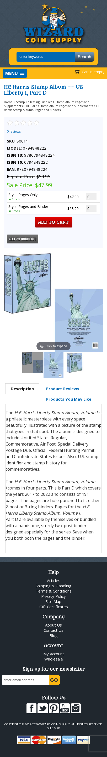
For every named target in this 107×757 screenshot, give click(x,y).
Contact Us (53, 630)
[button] (15, 73)
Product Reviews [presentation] (62, 388)
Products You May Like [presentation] (68, 399)
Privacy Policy (53, 596)
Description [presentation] (22, 388)
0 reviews (14, 131)
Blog (54, 635)
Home (8, 102)
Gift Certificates (53, 606)
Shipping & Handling (53, 585)
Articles (53, 580)
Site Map (53, 601)
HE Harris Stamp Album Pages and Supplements (59, 106)
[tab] (22, 388)
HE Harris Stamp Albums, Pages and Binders (52, 108)
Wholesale (53, 659)
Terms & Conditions (54, 591)
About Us (53, 625)
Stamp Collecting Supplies (34, 102)
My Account (53, 653)
